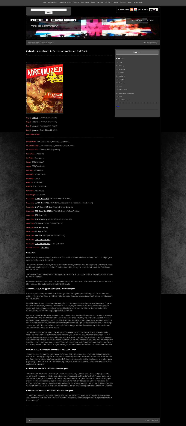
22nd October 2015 (42, 203)
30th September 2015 (43, 211)
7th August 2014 (41, 231)
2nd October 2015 (41, 207)
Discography (35, 42)
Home (29, 42)
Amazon (35, 118)
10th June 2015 (40, 215)
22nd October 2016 (42, 199)
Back (30, 420)
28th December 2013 (42, 240)
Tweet (118, 106)
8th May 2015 (40, 223)
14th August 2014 (41, 227)
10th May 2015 (40, 219)
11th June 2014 (40, 236)
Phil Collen (45, 248)
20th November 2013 (42, 244)
